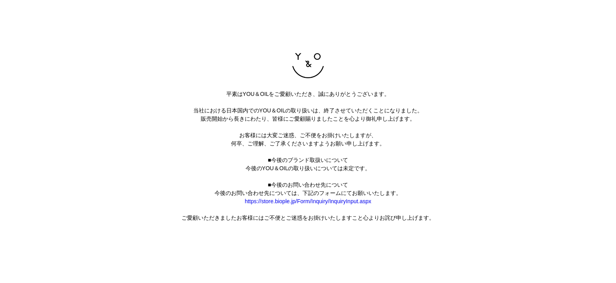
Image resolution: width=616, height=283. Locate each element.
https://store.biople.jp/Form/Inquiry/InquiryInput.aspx (308, 201)
